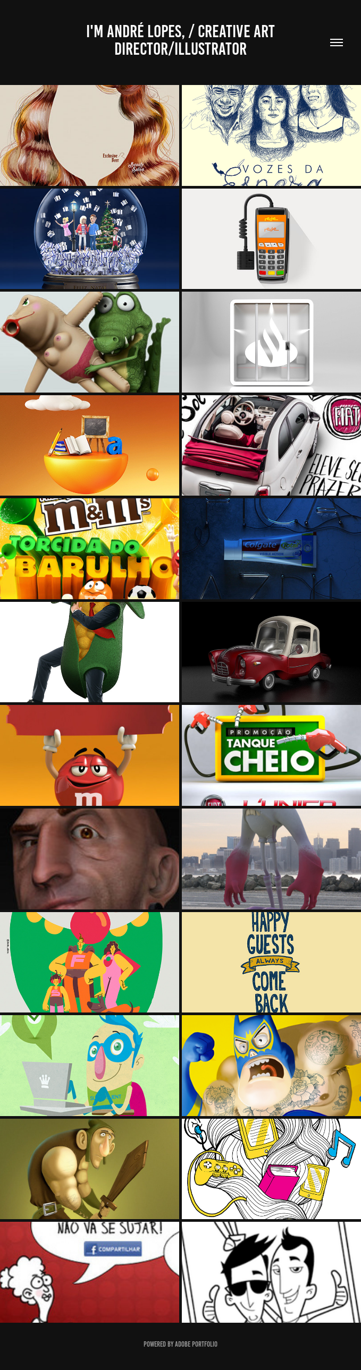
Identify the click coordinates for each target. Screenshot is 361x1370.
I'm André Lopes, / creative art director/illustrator (182, 40)
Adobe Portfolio (196, 1344)
